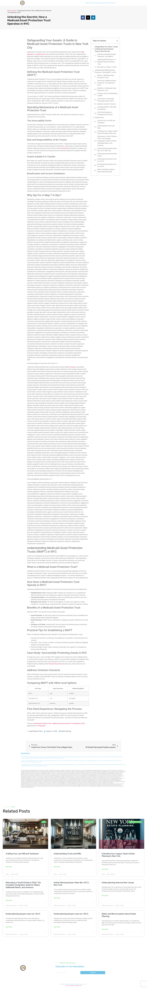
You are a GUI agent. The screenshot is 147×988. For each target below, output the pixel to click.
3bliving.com (57, 779)
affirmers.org (76, 785)
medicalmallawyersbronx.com (107, 774)
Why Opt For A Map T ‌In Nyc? (107, 67)
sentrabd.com (100, 772)
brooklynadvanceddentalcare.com (27, 778)
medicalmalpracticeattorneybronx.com (115, 773)
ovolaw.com (86, 783)
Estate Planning (66, 731)
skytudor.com (28, 772)
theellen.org (69, 777)
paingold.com (99, 786)
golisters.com (64, 783)
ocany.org (90, 786)
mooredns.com (23, 779)
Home (9, 10)
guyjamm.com (90, 771)
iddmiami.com (115, 786)
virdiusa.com (58, 774)
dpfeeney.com (23, 781)
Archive (14, 10)
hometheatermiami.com (112, 785)
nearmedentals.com (30, 781)
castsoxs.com (107, 777)
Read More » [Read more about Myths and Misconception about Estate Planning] (105, 929)
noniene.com (73, 772)
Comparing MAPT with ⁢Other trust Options (106, 108)
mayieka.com (118, 771)
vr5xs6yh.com (112, 777)
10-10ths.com (84, 770)
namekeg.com (23, 772)
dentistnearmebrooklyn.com (117, 779)
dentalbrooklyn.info (84, 777)
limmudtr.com (54, 783)
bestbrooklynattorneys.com (70, 776)
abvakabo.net (89, 770)
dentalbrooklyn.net (24, 777)
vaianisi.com (106, 778)
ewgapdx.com (64, 777)
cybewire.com (110, 778)
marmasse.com (110, 786)
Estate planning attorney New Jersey (107, 155)
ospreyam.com (38, 773)
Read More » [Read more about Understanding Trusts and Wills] (57, 866)
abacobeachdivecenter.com (47, 772)
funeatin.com (90, 782)
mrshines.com (78, 776)
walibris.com (36, 783)
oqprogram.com (116, 770)
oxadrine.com (47, 779)
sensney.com (73, 771)
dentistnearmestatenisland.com (55, 776)
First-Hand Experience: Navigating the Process (105, 113)
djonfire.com (101, 785)
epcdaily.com (89, 778)
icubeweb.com (54, 781)
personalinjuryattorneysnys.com (32, 785)
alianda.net (28, 770)
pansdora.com (49, 783)
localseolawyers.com (102, 776)
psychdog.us (61, 779)
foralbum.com (66, 779)
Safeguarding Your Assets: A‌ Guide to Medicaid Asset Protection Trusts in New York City (106, 49)
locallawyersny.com (35, 782)
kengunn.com (45, 771)
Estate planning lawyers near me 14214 (106, 160)
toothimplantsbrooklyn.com (63, 778)
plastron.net (47, 776)
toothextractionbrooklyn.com (26, 782)
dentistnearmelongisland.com (60, 780)
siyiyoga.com (100, 782)
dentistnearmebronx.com (25, 774)
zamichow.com (55, 772)
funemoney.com (41, 785)
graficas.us (106, 770)
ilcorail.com (97, 779)
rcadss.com (122, 783)
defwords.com (32, 774)
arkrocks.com (44, 783)
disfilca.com (80, 786)
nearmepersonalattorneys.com (38, 780)
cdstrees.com (120, 786)
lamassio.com (23, 785)
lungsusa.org (60, 783)
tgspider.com (23, 773)
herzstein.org (68, 772)
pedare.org (74, 770)
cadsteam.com (58, 777)
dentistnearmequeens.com (93, 776)
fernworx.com (60, 772)
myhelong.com (110, 782)
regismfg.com (69, 781)
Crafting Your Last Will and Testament (106, 122)
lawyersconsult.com (69, 786)
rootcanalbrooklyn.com (72, 778)
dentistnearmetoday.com (61, 771)
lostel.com (23, 787)
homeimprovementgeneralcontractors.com (75, 782)
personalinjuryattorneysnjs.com (45, 778)
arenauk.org (84, 772)
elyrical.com (39, 772)
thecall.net (33, 776)
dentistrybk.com (82, 779)
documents (64, 148)
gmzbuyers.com (53, 777)
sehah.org (91, 785)
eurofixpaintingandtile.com (74, 779)
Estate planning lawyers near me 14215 (106, 165)
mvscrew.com (54, 773)
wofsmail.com (30, 777)
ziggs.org (38, 786)
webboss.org (53, 774)
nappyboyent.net (30, 786)
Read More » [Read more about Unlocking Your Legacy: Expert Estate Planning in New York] (105, 869)
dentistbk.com (64, 781)
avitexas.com (90, 777)
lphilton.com (120, 774)
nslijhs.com (122, 772)
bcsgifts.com (42, 776)
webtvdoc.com (78, 772)
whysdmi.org (108, 776)
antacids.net (43, 773)
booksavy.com (78, 777)
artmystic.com (85, 786)
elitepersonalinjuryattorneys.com (105, 779)
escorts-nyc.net (36, 778)
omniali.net (88, 772)
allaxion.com (115, 774)
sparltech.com (31, 787)
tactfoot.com (104, 786)
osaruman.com (23, 776)
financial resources (55, 664)
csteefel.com (110, 770)
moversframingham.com (69, 780)
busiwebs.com (61, 785)
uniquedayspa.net (44, 786)
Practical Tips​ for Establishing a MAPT (107, 95)
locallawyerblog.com (72, 773)
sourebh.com (117, 772)
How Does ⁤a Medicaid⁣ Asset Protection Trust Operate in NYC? (106, 83)
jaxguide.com (29, 776)
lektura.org (28, 773)
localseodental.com (101, 777)
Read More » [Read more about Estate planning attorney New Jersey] (105, 895)
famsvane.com (23, 780)
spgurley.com (35, 777)
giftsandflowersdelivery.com (35, 770)
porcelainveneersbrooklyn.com (81, 771)
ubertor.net (100, 773)
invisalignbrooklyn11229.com (120, 781)
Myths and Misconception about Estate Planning (106, 171)
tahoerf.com (124, 771)
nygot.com (35, 786)
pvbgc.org (80, 785)
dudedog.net (104, 771)
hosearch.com (85, 781)
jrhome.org (72, 785)
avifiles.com (60, 781)
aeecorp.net (23, 770)
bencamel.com (75, 781)
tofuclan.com (85, 782)
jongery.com (109, 771)
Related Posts (99, 117)
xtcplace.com (95, 785)
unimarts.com (78, 773)
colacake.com (85, 780)
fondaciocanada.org (92, 781)
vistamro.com (49, 786)
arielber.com (87, 779)
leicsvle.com (56, 785)
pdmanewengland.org (56, 786)
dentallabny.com (29, 780)
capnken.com (42, 770)
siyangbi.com (41, 782)
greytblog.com (81, 783)
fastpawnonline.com (54, 778)
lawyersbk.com (100, 778)
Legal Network (79, 985)
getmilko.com (105, 782)
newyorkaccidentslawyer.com (73, 783)
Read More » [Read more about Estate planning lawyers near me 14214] (9, 927)
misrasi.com (83, 773)
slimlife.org (96, 772)
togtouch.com (84, 778)
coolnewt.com (66, 785)
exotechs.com (35, 771)
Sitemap (67, 985)
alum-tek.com (95, 773)
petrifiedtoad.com (111, 772)
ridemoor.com (118, 777)
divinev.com (77, 774)
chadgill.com (47, 770)
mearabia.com (79, 778)
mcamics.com (48, 774)
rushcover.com (79, 770)
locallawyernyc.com (48, 781)
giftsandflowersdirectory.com (119, 778)
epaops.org (105, 785)
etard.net (40, 783)
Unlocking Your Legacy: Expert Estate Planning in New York (107, 132)
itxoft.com (27, 787)
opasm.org (118, 783)
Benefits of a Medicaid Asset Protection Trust (106, 89)
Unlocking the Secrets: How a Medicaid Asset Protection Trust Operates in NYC (59, 723)
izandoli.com (51, 785)
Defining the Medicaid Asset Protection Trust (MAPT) (106, 55)
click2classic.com (99, 781)
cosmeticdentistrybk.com (52, 771)
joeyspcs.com (41, 781)
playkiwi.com (80, 781)
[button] (83, 17)
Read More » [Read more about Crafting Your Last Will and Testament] (9, 866)
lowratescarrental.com (115, 776)
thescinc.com (68, 771)
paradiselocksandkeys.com (93, 780)
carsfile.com (100, 780)
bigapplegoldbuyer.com (63, 782)
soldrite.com (95, 782)
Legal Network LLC (81, 984)
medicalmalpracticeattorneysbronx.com (96, 783)
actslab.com (95, 771)
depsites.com (113, 783)
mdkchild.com (52, 770)
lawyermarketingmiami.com (84, 774)
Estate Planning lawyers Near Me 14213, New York (107, 149)
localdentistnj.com (69, 770)
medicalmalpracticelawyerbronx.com (68, 774)
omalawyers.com (41, 777)
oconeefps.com (58, 770)
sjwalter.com (121, 776)
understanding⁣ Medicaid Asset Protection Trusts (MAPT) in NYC (105, 71)
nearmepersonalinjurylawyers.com (95, 774)
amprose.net (43, 774)
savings (72, 367)
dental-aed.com (105, 773)
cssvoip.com (38, 776)
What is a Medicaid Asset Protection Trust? (105, 76)
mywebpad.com (49, 773)
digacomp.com (34, 772)
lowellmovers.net (60, 773)
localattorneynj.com (86, 785)
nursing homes (40, 54)
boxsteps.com (52, 779)
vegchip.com (63, 770)
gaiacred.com (56, 782)
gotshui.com (66, 773)
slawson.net (41, 771)
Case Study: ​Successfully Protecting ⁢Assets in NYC (105, 100)
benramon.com (46, 785)
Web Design (72, 985)
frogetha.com (113, 771)
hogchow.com (121, 770)
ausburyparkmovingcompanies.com (114, 780)
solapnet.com (105, 780)
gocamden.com (38, 774)
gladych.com (105, 772)
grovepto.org (75, 786)
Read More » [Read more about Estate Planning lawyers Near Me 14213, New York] (57, 898)
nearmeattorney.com (84, 776)
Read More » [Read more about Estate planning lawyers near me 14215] (57, 927)
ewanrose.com (63, 786)
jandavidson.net (24, 786)
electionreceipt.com (107, 783)
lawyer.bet (42, 726)
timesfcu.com (95, 778)
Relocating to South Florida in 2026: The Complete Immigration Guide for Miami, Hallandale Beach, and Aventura (107, 140)
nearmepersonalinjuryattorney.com (27, 783)
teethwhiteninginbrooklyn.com (49, 780)
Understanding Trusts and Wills (105, 127)
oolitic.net (92, 772)
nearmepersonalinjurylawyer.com (27, 771)
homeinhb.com (36, 781)
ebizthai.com (95, 777)
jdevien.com (73, 777)
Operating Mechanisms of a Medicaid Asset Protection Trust (106, 62)
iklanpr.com (100, 771)
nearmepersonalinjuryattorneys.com (108, 781)
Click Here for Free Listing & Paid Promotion (100, 3)
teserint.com (51, 782)
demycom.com (33, 773)
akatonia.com (92, 779)
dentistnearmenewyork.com (32, 779)
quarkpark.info (94, 786)
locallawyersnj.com (89, 773)
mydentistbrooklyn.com (78, 780)
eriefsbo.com (46, 782)
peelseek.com (118, 785)
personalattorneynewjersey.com (98, 770)
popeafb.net (63, 776)
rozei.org (64, 772)
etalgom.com (47, 777)
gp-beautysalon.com (40, 779)
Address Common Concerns (106, 104)
